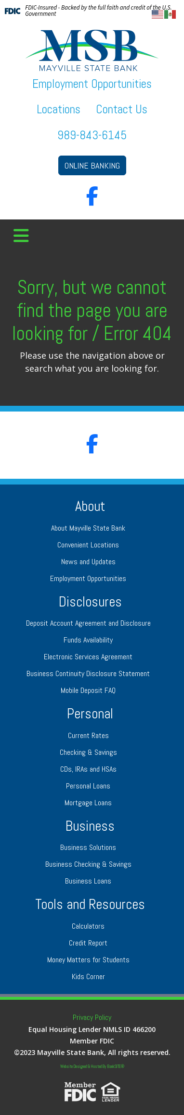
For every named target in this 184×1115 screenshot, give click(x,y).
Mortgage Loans (88, 803)
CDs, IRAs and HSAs (88, 769)
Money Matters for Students (88, 960)
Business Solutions (88, 847)
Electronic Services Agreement (88, 657)
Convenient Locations (88, 545)
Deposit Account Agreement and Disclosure (88, 623)
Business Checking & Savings (88, 864)
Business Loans (88, 881)
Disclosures (90, 602)
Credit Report (88, 943)
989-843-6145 (92, 135)
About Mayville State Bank (88, 528)
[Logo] (92, 50)
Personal (90, 714)
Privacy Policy (92, 1017)
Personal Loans (88, 786)
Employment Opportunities (92, 83)
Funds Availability (88, 640)
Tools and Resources (90, 904)
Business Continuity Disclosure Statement (88, 673)
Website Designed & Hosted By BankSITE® (92, 1066)
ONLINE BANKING (92, 165)
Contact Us (121, 109)
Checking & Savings (88, 752)
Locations (58, 109)
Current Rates (88, 735)
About (90, 506)
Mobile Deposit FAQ (88, 690)
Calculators (88, 926)
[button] (21, 236)
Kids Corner (88, 976)
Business (90, 826)
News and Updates (88, 562)
